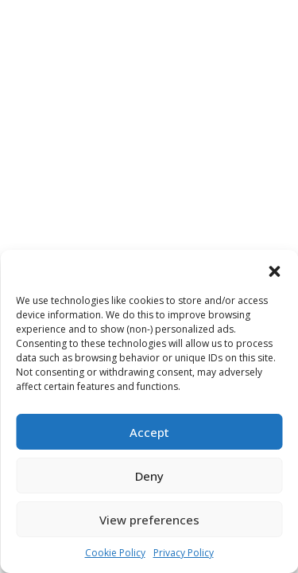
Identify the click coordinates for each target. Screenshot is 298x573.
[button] (274, 270)
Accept (149, 432)
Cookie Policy (115, 552)
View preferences (149, 520)
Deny (149, 476)
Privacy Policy (183, 552)
